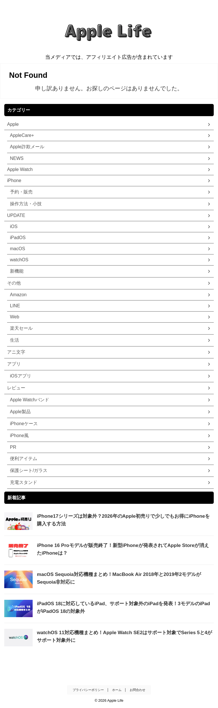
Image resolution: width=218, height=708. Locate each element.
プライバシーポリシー (88, 689)
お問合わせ (137, 689)
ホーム (116, 689)
